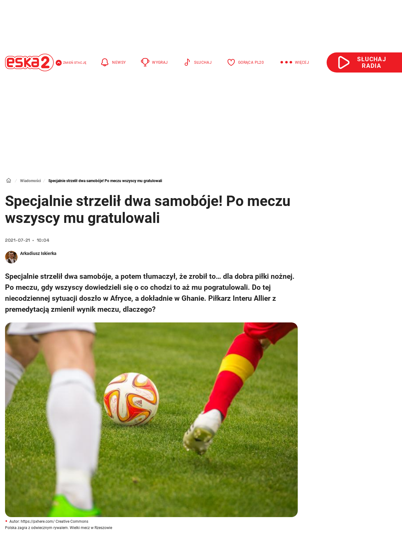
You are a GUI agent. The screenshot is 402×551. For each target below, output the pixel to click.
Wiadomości (30, 181)
